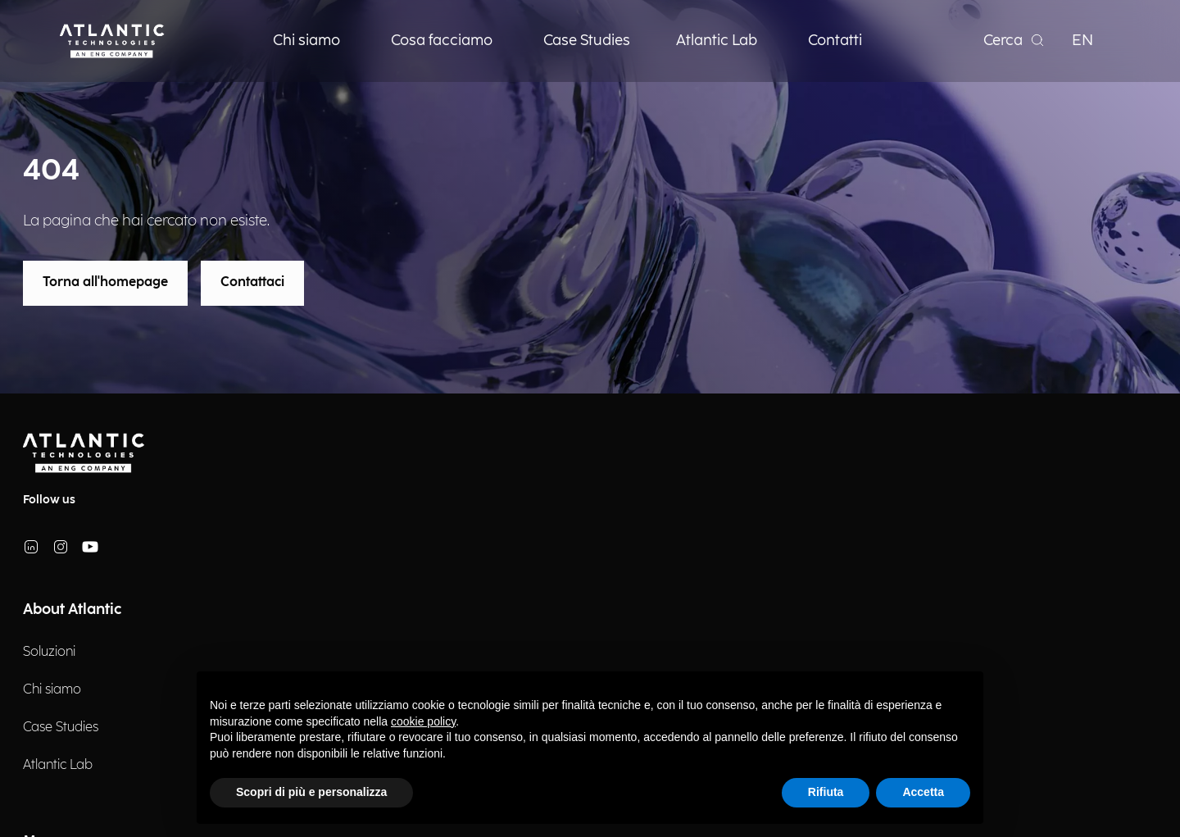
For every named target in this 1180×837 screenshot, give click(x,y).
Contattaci (252, 282)
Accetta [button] (923, 791)
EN (1082, 40)
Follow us (49, 500)
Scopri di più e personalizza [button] (311, 791)
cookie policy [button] (423, 721)
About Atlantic (72, 609)
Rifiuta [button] (826, 791)
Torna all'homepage (105, 282)
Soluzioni (49, 652)
